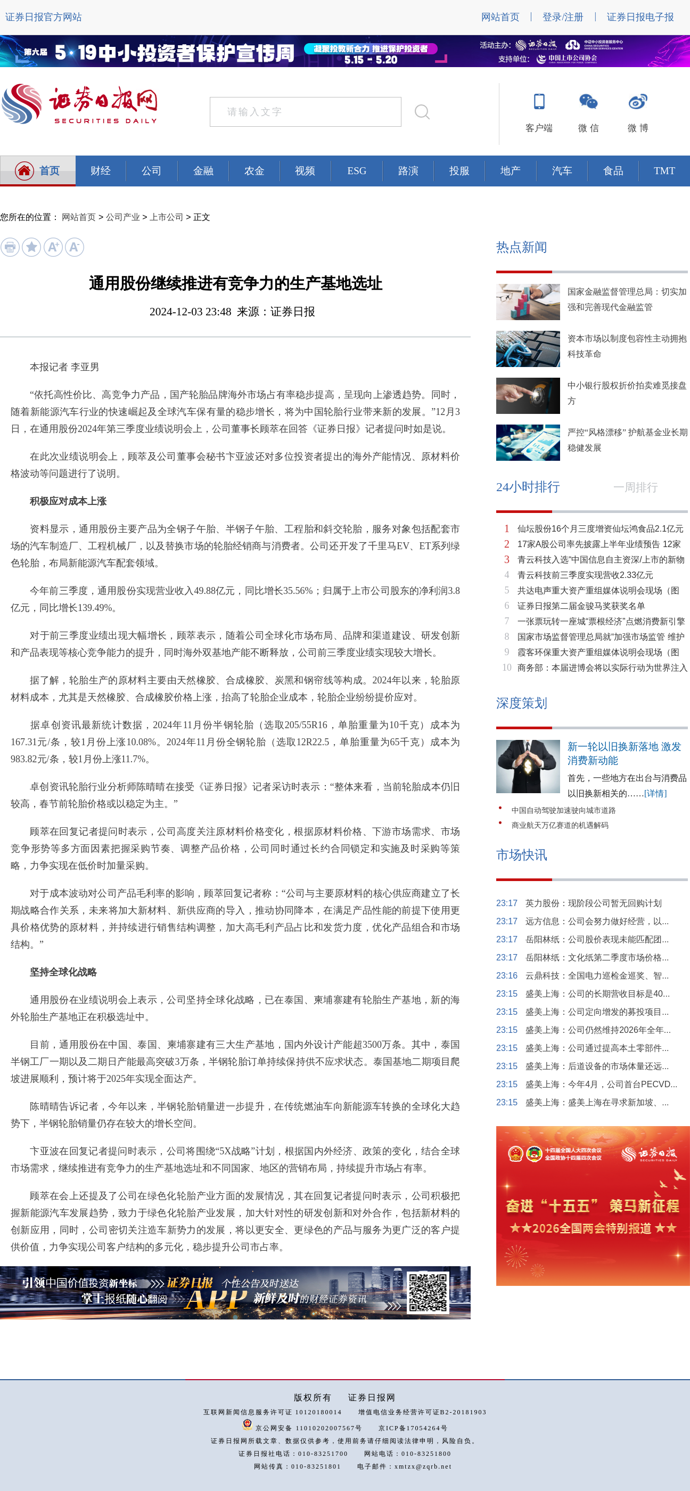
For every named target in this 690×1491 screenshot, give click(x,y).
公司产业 (123, 217)
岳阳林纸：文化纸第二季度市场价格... (597, 957)
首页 (49, 170)
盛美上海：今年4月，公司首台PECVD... (601, 1084)
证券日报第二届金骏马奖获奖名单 (581, 605)
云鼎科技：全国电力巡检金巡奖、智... (597, 975)
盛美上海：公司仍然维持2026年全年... (598, 1029)
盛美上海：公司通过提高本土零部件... (597, 1048)
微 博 (638, 128)
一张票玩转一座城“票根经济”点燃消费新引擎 (601, 621)
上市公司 (167, 217)
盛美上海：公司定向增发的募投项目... (597, 1011)
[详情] (655, 793)
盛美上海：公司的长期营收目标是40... (597, 993)
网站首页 (500, 17)
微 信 (588, 128)
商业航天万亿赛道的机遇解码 (560, 825)
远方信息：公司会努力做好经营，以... (597, 921)
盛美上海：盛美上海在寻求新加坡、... (597, 1102)
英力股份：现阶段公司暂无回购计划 (593, 903)
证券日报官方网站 (43, 17)
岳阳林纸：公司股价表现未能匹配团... (597, 939)
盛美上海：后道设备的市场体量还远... (597, 1066)
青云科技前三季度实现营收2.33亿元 (585, 575)
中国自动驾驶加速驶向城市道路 (564, 810)
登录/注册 (563, 17)
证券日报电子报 (640, 17)
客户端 (539, 128)
